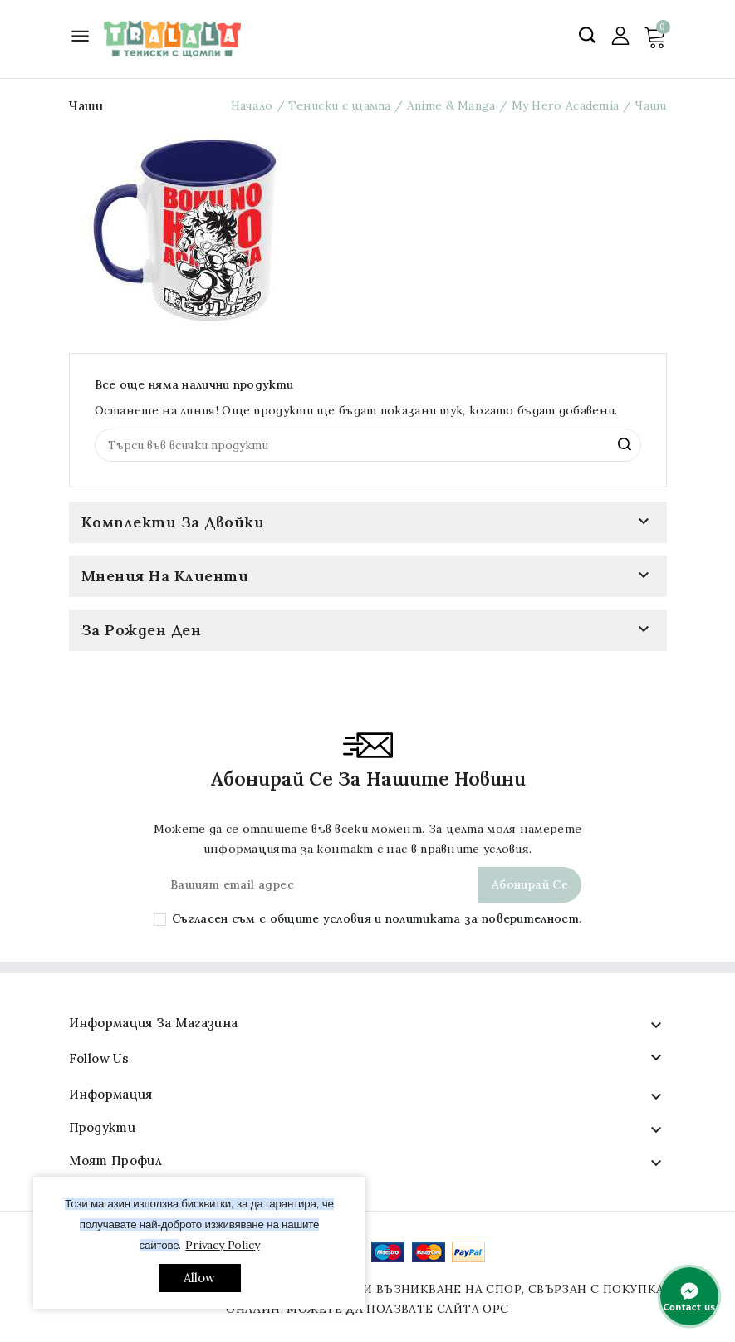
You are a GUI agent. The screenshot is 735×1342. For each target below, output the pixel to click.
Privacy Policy (222, 1244)
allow (200, 1278)
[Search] (368, 445)
